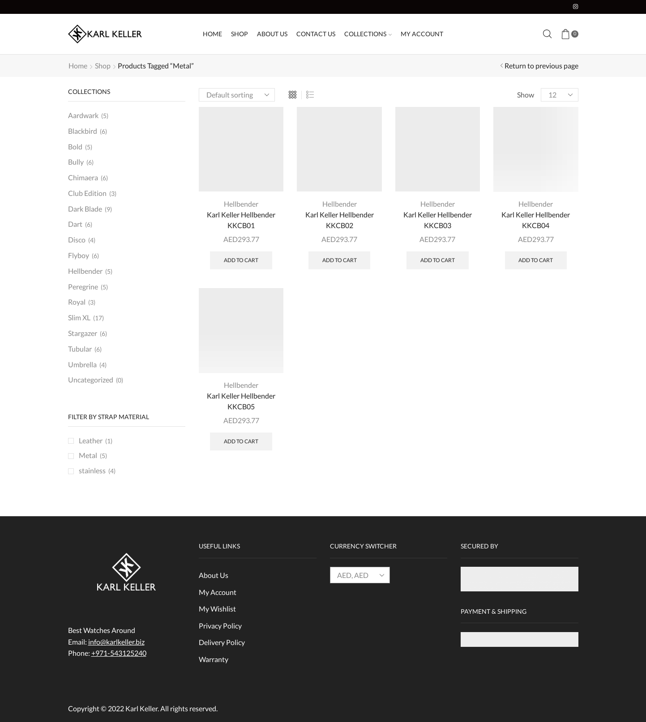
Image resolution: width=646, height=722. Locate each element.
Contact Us (315, 34)
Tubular (80, 348)
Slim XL (79, 317)
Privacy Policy (220, 625)
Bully (76, 161)
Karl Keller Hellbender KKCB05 (241, 401)
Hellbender (241, 204)
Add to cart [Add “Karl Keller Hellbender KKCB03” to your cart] (437, 260)
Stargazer (82, 333)
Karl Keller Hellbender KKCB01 (241, 219)
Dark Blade (85, 208)
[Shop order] (237, 95)
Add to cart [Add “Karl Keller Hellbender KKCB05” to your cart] (241, 441)
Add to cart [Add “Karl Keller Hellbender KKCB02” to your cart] (339, 260)
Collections (368, 34)
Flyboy (78, 255)
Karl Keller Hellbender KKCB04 (535, 219)
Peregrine (83, 286)
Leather (91, 440)
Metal (88, 455)
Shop (239, 34)
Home (212, 34)
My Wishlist (217, 608)
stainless (92, 470)
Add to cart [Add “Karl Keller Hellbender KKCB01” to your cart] (241, 260)
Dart (75, 224)
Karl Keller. (142, 708)
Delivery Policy (222, 642)
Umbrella (82, 364)
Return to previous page (541, 65)
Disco (77, 239)
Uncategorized (90, 379)
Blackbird (82, 131)
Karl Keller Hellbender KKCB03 (437, 219)
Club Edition (87, 193)
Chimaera (83, 177)
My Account (422, 34)
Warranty (213, 659)
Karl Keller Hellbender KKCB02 (339, 219)
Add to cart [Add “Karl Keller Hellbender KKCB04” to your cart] (535, 260)
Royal (77, 301)
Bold (75, 146)
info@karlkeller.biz (116, 641)
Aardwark (83, 115)
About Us (272, 34)
